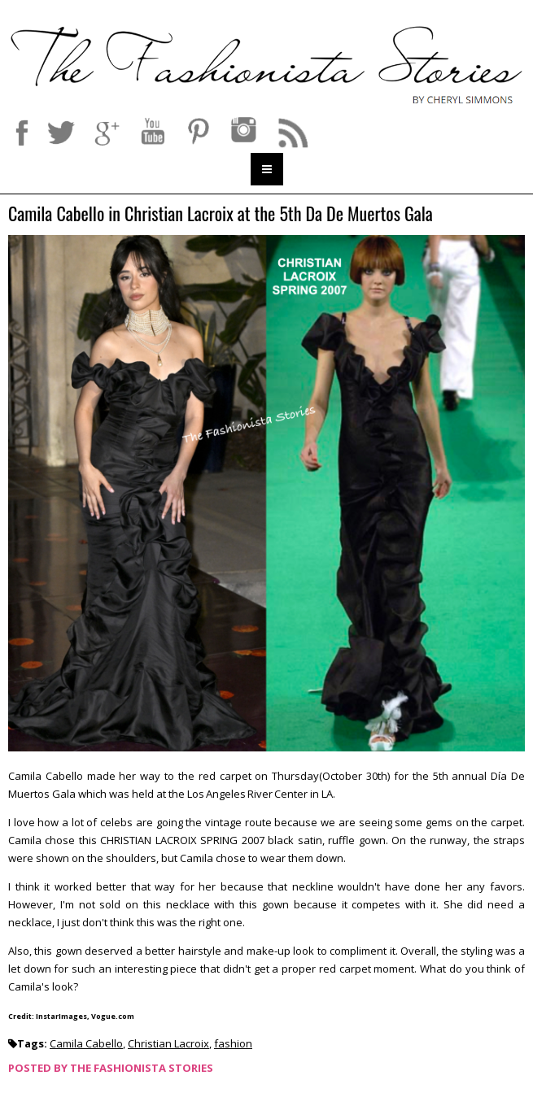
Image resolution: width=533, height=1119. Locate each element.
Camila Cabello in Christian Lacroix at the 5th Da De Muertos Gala (220, 214)
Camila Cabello (86, 1043)
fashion (233, 1043)
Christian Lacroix (168, 1043)
